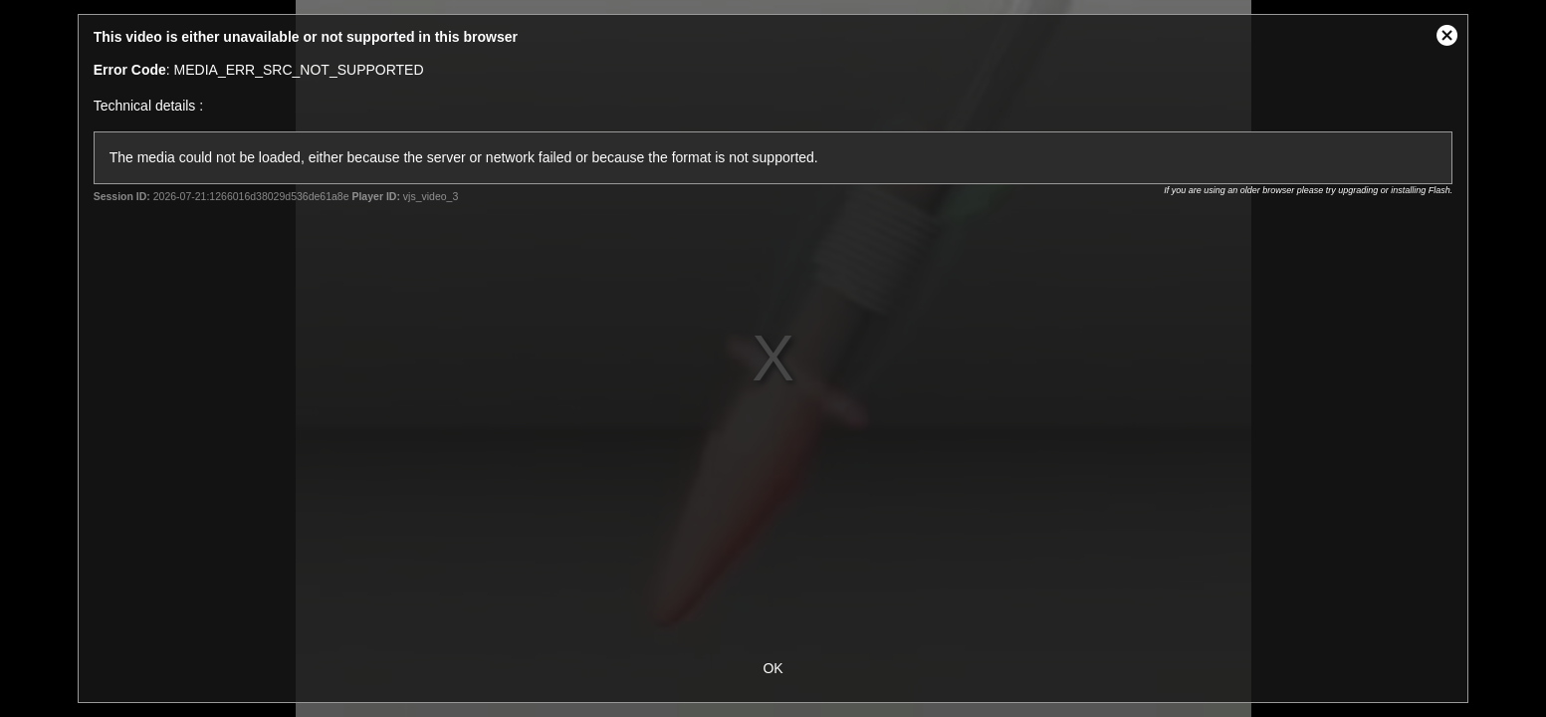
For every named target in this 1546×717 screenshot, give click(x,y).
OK (772, 668)
